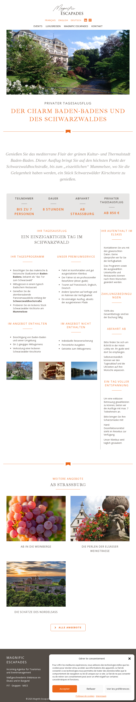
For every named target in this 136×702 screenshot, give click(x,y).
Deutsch (76, 20)
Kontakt (97, 26)
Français (50, 20)
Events (38, 26)
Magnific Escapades (76, 26)
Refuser (91, 688)
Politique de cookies (85, 696)
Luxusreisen (53, 26)
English (63, 20)
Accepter (65, 688)
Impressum (101, 696)
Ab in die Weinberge (36, 546)
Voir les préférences (118, 688)
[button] (129, 658)
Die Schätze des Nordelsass (36, 612)
